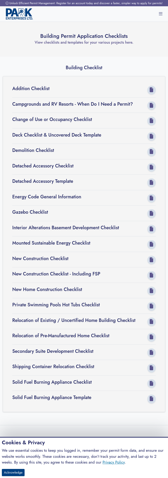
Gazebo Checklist (30, 212)
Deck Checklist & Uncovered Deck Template (56, 135)
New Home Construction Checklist (47, 290)
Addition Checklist (31, 89)
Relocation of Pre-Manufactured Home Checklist (60, 336)
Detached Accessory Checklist (42, 166)
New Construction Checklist (40, 259)
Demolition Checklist (33, 150)
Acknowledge (13, 472)
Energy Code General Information (46, 197)
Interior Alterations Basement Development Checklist (65, 228)
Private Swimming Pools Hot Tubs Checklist (56, 305)
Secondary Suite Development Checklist (52, 351)
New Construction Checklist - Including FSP (56, 274)
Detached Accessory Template (42, 181)
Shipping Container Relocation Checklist (53, 367)
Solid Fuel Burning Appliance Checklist (52, 382)
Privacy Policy (113, 462)
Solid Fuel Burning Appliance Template (51, 398)
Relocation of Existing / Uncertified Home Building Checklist (73, 321)
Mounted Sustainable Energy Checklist (51, 243)
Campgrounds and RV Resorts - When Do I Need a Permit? (72, 104)
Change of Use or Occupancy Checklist (52, 120)
